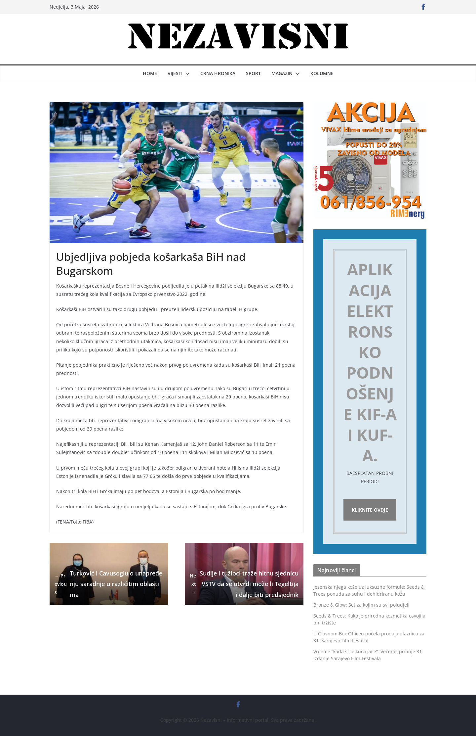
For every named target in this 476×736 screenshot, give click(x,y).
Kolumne (322, 73)
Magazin (282, 73)
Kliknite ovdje (370, 510)
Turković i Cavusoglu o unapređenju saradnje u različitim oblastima (108, 584)
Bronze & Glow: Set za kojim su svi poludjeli (361, 605)
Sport (253, 73)
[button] (186, 74)
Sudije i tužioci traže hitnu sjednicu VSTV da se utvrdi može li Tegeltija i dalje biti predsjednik (244, 584)
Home (150, 73)
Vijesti (175, 73)
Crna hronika (217, 73)
